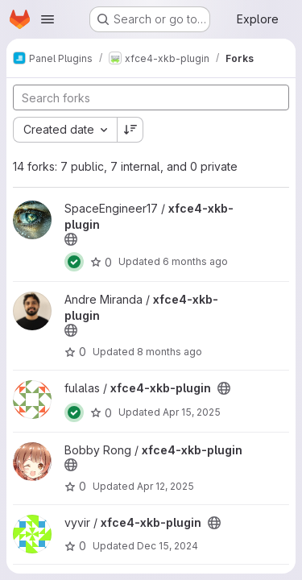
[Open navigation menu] (47, 19)
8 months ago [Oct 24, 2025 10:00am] (169, 352)
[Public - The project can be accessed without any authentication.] (70, 239)
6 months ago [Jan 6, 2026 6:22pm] (195, 261)
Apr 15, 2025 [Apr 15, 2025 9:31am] (192, 412)
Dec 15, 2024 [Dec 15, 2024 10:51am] (167, 546)
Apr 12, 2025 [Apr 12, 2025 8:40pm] (165, 486)
